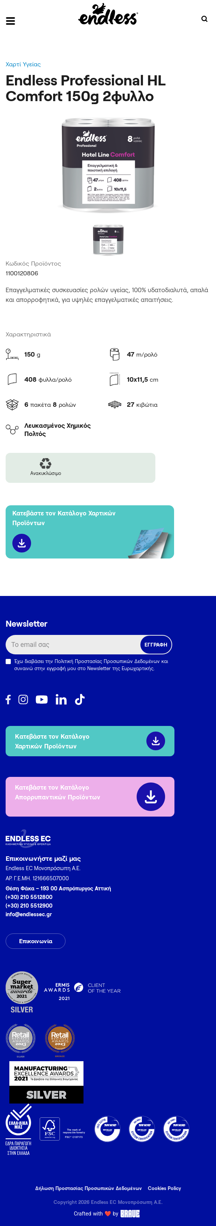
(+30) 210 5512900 (29, 905)
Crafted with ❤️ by (108, 1213)
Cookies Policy (164, 1188)
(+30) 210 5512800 (29, 897)
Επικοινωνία (35, 940)
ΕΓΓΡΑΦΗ (155, 644)
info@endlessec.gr (29, 914)
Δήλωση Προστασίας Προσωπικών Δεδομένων (88, 1188)
